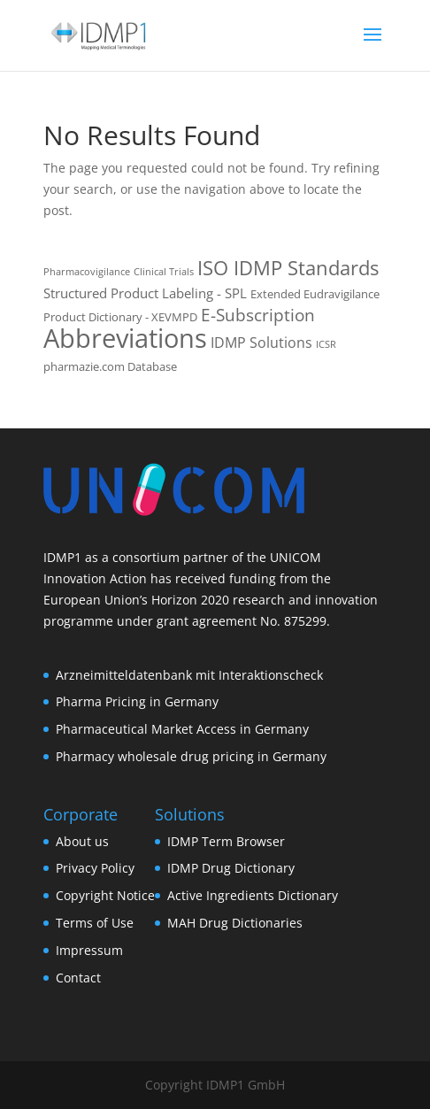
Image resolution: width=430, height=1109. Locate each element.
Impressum (89, 950)
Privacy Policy (95, 867)
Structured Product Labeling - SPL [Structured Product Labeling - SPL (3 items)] (145, 293)
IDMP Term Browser (226, 841)
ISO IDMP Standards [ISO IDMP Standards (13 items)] (288, 268)
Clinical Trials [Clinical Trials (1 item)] (164, 272)
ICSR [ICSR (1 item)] (326, 344)
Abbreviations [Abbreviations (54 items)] (125, 338)
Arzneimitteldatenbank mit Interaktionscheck (189, 674)
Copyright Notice (105, 895)
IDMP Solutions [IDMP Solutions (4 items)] (261, 342)
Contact (78, 977)
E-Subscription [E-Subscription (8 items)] (258, 315)
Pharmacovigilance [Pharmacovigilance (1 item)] (86, 272)
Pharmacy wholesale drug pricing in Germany (191, 756)
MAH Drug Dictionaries (235, 922)
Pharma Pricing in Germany (137, 701)
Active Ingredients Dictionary (252, 895)
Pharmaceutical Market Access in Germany (182, 728)
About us (82, 841)
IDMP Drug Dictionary (231, 867)
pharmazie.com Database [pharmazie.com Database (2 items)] (110, 366)
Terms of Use (95, 922)
